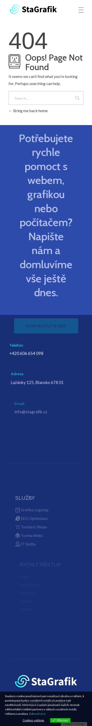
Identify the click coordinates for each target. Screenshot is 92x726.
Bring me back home (28, 110)
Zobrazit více (37, 713)
